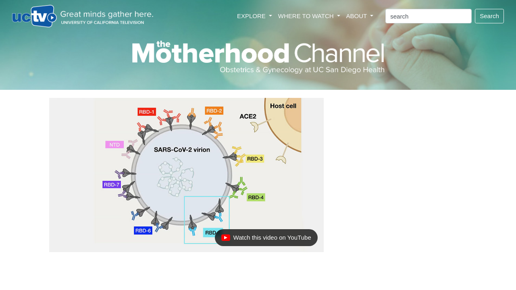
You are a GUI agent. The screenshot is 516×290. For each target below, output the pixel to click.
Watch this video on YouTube (266, 239)
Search (489, 15)
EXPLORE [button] (252, 15)
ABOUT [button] (357, 15)
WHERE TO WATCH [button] (306, 15)
